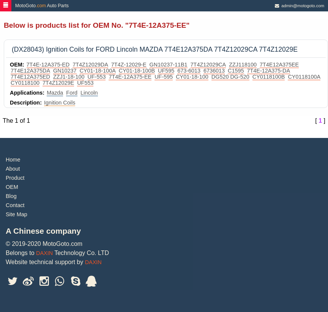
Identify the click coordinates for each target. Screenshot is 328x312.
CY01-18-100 (192, 77)
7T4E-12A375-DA (268, 71)
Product (15, 178)
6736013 (214, 71)
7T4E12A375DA (30, 71)
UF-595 (164, 77)
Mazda (55, 93)
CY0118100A (304, 77)
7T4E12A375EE (279, 65)
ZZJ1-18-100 (68, 77)
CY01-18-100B (137, 71)
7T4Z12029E (58, 83)
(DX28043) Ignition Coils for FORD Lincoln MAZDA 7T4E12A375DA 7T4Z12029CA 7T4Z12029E (155, 49)
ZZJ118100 (243, 65)
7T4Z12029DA (90, 65)
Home (13, 160)
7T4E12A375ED (30, 77)
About (13, 169)
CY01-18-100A (98, 71)
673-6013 (188, 71)
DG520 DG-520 (230, 77)
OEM (12, 187)
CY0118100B (268, 77)
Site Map (16, 214)
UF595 (166, 71)
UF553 (85, 83)
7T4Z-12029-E (129, 65)
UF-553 (96, 77)
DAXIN (44, 253)
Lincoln (89, 93)
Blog (11, 196)
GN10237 (65, 71)
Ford (71, 93)
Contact (15, 205)
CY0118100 (25, 83)
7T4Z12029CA (208, 65)
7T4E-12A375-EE (130, 77)
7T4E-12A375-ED (48, 65)
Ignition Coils (59, 103)
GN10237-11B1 (169, 65)
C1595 (236, 71)
